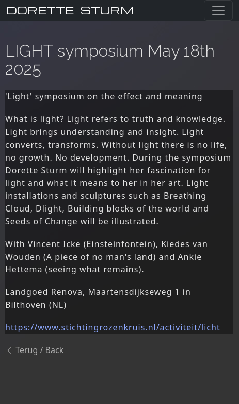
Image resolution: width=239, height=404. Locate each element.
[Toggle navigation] (218, 10)
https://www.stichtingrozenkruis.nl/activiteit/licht (112, 327)
